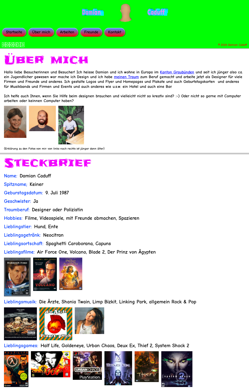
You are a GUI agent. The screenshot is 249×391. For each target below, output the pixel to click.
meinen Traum (126, 77)
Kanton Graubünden (177, 72)
